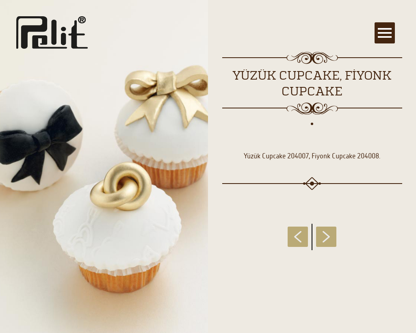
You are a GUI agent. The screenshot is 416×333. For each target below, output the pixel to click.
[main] (208, 166)
